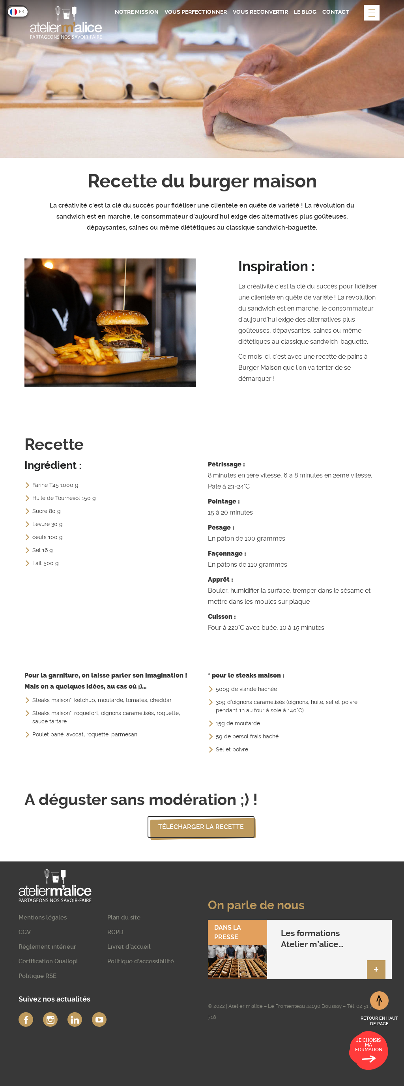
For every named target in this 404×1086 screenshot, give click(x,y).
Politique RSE (37, 975)
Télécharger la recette (201, 827)
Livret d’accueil (129, 946)
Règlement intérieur (47, 946)
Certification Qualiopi (48, 961)
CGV (25, 932)
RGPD (115, 932)
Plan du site (123, 917)
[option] (110, 322)
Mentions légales (43, 917)
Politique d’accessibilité (140, 961)
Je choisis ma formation (368, 1051)
